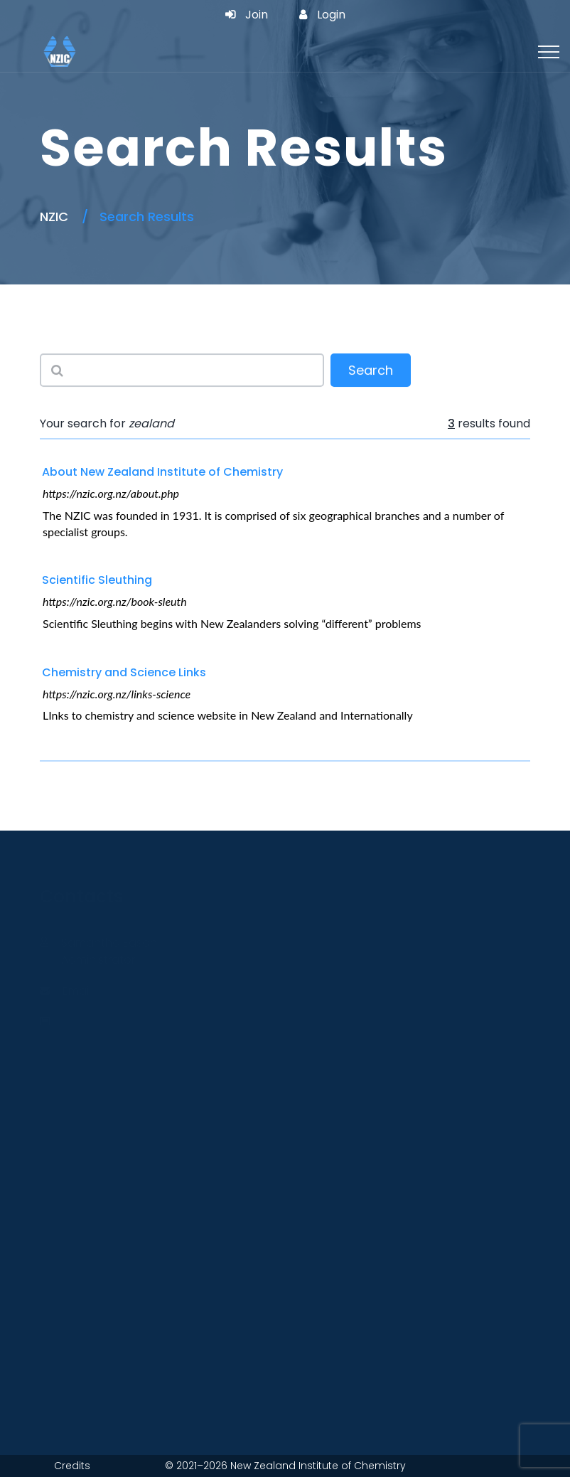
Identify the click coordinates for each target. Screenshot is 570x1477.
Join (246, 15)
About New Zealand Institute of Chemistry (162, 472)
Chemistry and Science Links (124, 672)
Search (370, 371)
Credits (72, 1466)
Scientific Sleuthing (97, 580)
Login (322, 15)
